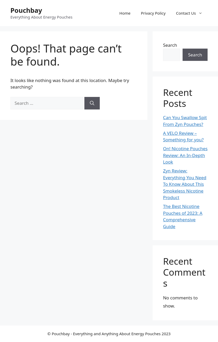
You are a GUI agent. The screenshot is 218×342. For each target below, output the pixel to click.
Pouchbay (26, 10)
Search (170, 45)
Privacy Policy (153, 13)
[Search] (92, 103)
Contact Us (192, 13)
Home (124, 13)
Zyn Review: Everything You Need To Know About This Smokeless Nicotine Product (184, 184)
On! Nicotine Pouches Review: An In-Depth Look (185, 155)
